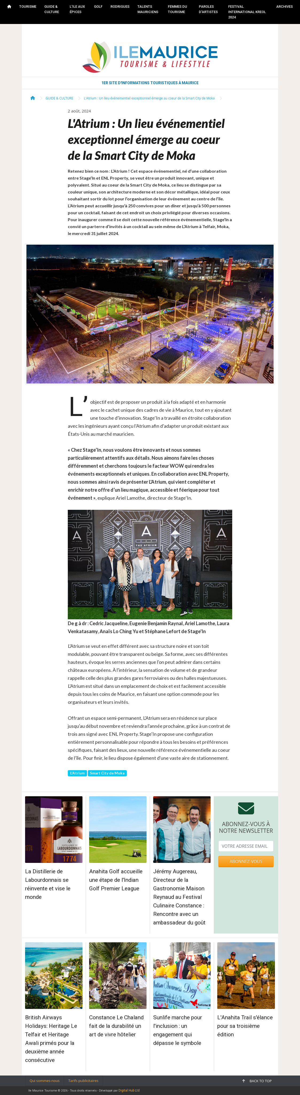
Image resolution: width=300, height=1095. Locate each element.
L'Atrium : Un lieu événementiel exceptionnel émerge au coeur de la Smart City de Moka (149, 98)
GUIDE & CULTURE (51, 9)
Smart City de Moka (107, 773)
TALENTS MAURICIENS (147, 9)
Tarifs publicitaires (83, 1080)
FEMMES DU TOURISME (177, 9)
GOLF (98, 7)
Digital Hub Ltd (129, 1090)
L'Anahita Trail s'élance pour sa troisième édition (245, 1026)
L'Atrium (77, 773)
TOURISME (27, 7)
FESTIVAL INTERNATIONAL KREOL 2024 (247, 12)
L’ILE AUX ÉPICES (77, 9)
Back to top (257, 1080)
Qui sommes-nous (45, 1080)
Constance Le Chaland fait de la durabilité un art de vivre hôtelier (116, 1026)
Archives (284, 7)
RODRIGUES (119, 7)
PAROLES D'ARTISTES (208, 9)
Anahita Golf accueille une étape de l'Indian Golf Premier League (116, 880)
